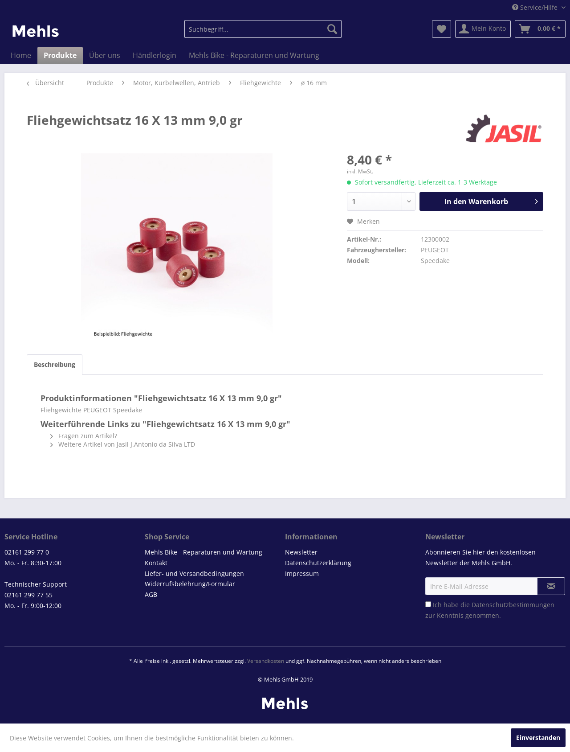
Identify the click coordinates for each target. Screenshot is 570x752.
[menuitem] (263, 29)
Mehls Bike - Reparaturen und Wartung (203, 552)
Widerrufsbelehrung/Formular (190, 583)
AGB (151, 594)
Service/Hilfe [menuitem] (535, 7)
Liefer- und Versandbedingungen (194, 573)
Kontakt (156, 563)
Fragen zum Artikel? (83, 435)
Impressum (302, 573)
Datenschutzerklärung (318, 563)
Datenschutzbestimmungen (513, 604)
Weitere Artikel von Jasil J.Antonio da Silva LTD (122, 444)
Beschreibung (54, 364)
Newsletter (301, 552)
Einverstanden (538, 737)
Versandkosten (265, 661)
